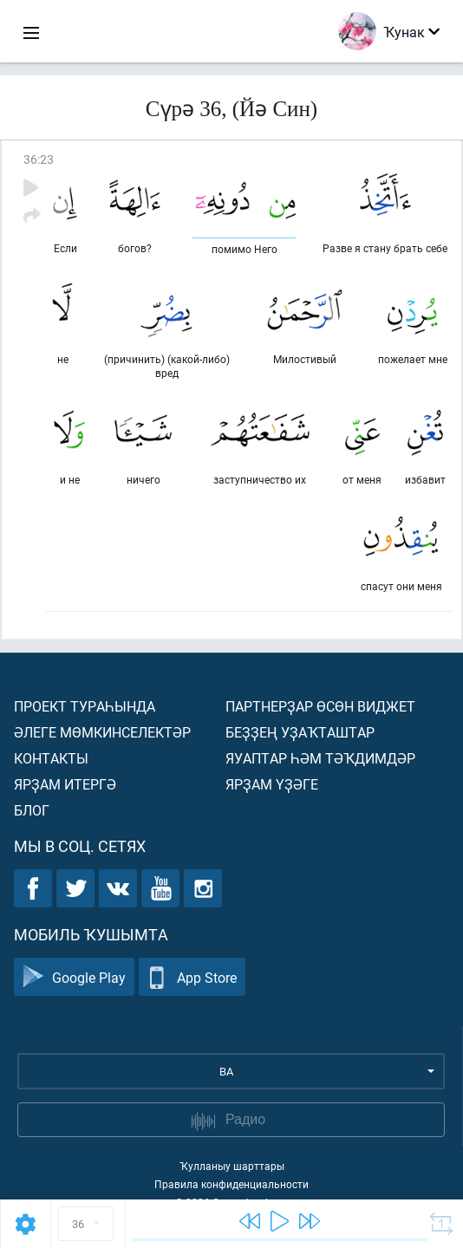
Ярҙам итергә (65, 784)
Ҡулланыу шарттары (231, 1166)
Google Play (74, 977)
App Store (192, 977)
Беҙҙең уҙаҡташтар (300, 732)
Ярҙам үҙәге (271, 784)
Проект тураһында (84, 706)
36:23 (38, 159)
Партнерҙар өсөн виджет (320, 706)
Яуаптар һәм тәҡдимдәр (320, 758)
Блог (31, 810)
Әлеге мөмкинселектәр (102, 732)
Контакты (51, 758)
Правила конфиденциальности (231, 1184)
